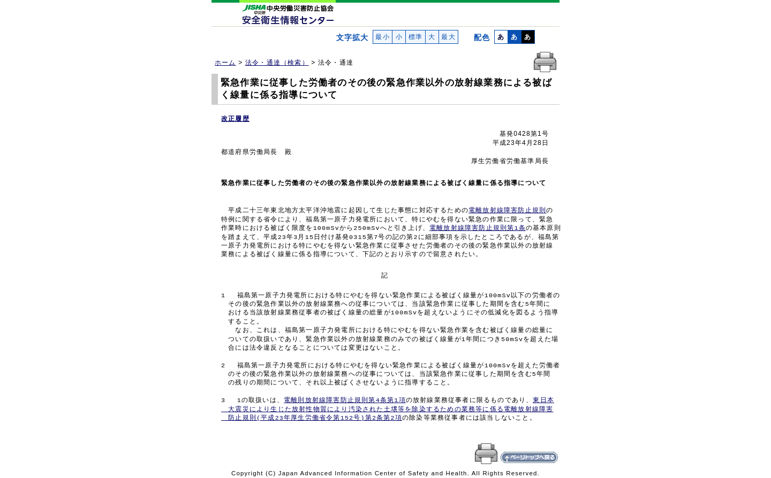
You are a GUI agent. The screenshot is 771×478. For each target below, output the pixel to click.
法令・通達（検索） (277, 62)
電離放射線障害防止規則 (507, 210)
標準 (415, 37)
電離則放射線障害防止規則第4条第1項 (345, 400)
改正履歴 (235, 118)
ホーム (225, 62)
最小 (382, 37)
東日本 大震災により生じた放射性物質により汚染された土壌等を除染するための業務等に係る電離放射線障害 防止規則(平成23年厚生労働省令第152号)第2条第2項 (387, 409)
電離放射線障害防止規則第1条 (477, 228)
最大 (448, 37)
